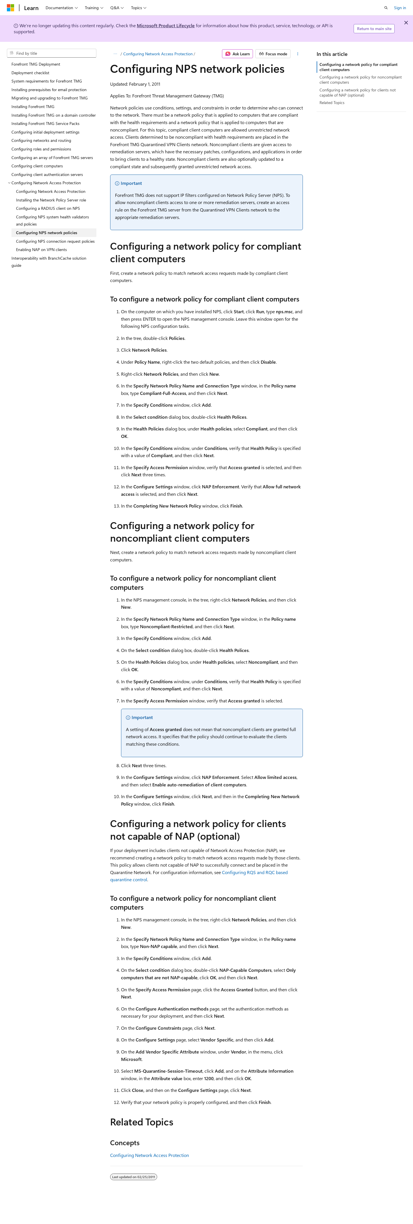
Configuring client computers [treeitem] (37, 166)
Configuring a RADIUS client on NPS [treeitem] (48, 208)
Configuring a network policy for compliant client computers (359, 67)
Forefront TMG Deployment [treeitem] (35, 64)
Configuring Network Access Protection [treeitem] (50, 191)
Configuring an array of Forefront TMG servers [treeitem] (52, 157)
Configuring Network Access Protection (158, 53)
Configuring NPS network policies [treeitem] (46, 232)
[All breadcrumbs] (115, 53)
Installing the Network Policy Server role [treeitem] (51, 200)
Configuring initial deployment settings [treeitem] (45, 132)
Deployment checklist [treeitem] (30, 72)
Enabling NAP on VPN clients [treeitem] (41, 249)
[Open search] (386, 8)
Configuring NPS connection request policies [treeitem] (55, 241)
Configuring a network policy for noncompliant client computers (361, 79)
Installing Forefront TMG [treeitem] (32, 106)
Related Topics (332, 102)
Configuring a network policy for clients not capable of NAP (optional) (358, 92)
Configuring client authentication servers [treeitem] (47, 174)
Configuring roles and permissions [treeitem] (41, 149)
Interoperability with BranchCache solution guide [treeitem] (48, 261)
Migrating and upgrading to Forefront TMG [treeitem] (49, 98)
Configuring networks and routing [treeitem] (41, 140)
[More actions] (298, 53)
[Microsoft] (10, 7)
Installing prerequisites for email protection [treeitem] (49, 89)
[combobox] (51, 53)
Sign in (400, 7)
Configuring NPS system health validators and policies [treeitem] (52, 220)
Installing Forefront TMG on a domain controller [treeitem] (53, 115)
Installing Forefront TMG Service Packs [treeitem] (45, 123)
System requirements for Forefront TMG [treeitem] (46, 81)
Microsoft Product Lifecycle (166, 25)
